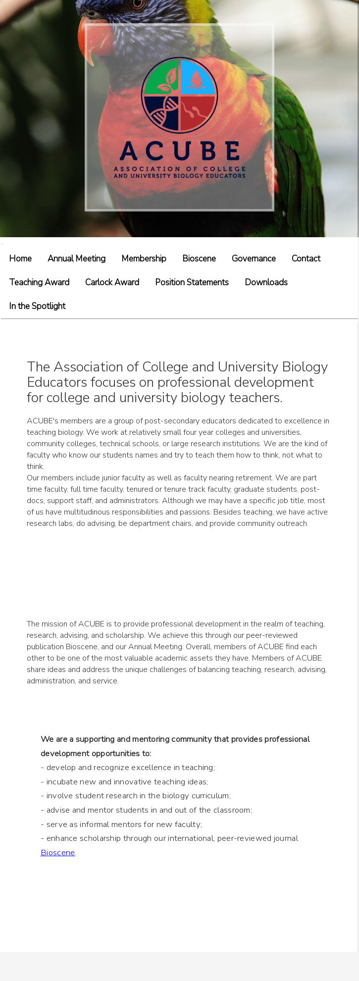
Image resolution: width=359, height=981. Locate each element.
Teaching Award (39, 282)
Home (20, 258)
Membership (143, 258)
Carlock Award (112, 282)
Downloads (266, 282)
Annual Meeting (76, 258)
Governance (254, 258)
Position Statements (192, 282)
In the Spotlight (37, 306)
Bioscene (199, 258)
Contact (306, 258)
